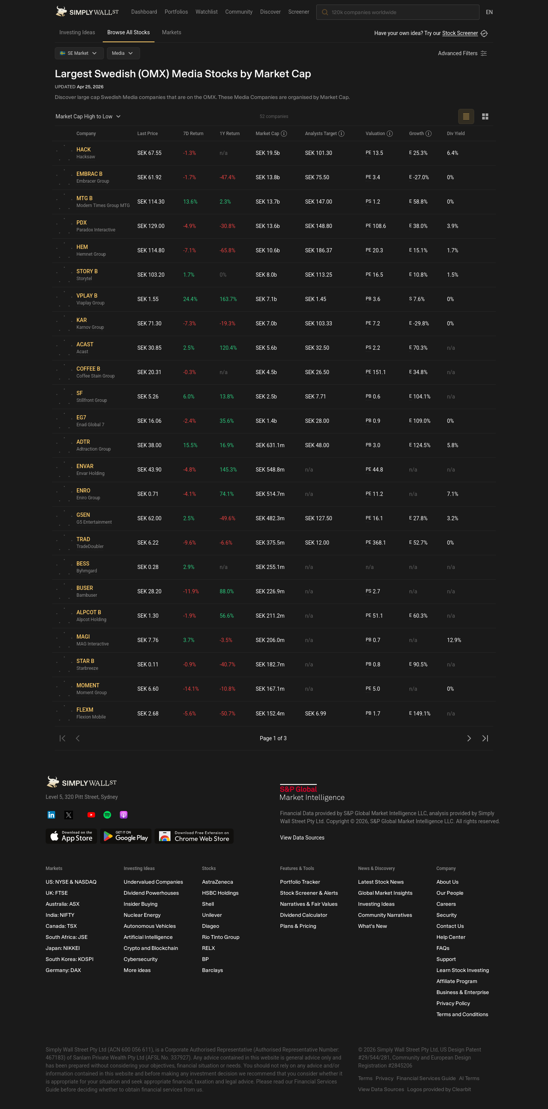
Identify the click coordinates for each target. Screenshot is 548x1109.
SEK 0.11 (148, 664)
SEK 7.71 (316, 397)
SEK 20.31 (149, 372)
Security (446, 915)
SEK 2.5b (266, 397)
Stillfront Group (91, 400)
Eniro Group (88, 498)
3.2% (453, 518)
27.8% (418, 518)
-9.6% (189, 543)
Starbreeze (87, 668)
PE (368, 153)
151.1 (376, 372)
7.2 (373, 323)
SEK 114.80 (151, 250)
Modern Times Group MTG (103, 206)
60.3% (418, 616)
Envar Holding (90, 473)
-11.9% (191, 591)
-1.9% (189, 616)
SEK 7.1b (266, 299)
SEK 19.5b (268, 153)
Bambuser (86, 595)
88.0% (227, 591)
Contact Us (450, 926)
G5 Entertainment (94, 522)
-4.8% (189, 470)
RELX (208, 948)
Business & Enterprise (462, 992)
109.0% (419, 421)
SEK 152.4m (270, 714)
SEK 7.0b (266, 323)
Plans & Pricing (298, 926)
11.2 (374, 494)
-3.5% (226, 640)
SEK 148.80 (319, 226)
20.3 (374, 250)
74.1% (227, 494)
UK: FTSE (57, 893)
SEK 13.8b (268, 177)
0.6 (373, 396)
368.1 (376, 543)
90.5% (418, 664)
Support (446, 959)
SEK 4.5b (266, 372)
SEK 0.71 (148, 494)
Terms (365, 1078)
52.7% (418, 543)
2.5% (189, 348)
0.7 (373, 640)
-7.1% (189, 250)
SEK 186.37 (319, 250)
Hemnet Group (91, 254)
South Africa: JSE (67, 937)
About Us (447, 882)
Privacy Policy (453, 1003)
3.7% (189, 640)
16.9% (227, 445)
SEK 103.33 (319, 323)
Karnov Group (90, 327)
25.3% (418, 153)
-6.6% (226, 543)
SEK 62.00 (149, 518)
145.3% (228, 470)
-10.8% (227, 689)
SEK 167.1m (270, 689)
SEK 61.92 (149, 177)
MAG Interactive (92, 644)
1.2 (373, 202)
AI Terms (469, 1078)
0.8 (373, 664)
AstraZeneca (217, 882)
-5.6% (189, 714)
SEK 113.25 (319, 275)
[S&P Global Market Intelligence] (312, 793)
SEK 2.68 (148, 714)
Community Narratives (385, 915)
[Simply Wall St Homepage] (87, 12)
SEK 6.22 (148, 543)
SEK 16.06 (149, 421)
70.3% (418, 348)
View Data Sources (302, 838)
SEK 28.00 (317, 421)
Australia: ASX (63, 904)
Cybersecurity (141, 959)
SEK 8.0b (266, 275)
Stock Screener (460, 33)
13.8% (227, 397)
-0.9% (189, 664)
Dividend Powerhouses (151, 893)
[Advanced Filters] (463, 53)
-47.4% (227, 177)
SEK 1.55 (148, 299)
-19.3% (227, 323)
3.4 (373, 177)
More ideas (137, 970)
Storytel (84, 279)
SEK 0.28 (148, 567)
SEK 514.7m (270, 494)
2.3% (225, 202)
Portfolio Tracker (300, 882)
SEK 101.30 (319, 153)
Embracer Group (92, 181)
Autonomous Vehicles (150, 926)
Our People (450, 893)
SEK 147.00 (319, 202)
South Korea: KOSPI (70, 959)
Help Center (450, 937)
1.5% (453, 275)
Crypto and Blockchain (151, 948)
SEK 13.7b (268, 202)
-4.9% (189, 226)
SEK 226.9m (270, 591)
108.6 (376, 226)
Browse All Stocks (128, 32)
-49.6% (227, 518)
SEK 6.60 (148, 689)
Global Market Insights (385, 893)
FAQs (442, 948)
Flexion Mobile (91, 717)
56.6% (227, 616)
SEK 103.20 (151, 275)
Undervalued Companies (153, 882)
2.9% (189, 567)
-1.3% (189, 153)
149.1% (419, 713)
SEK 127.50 (319, 518)
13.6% (190, 202)
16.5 (374, 275)
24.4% (190, 299)
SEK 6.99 (316, 714)
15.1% (418, 250)
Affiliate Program (456, 981)
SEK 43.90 (149, 470)
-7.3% (189, 323)
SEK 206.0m (270, 640)
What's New (372, 926)
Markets (172, 32)
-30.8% (227, 226)
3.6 (373, 299)
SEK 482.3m (270, 518)
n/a (224, 153)
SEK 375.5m (270, 543)
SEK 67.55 (149, 153)
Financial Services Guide (426, 1078)
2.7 (373, 591)
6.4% (453, 153)
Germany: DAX (63, 970)
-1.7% (189, 177)
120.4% (228, 348)
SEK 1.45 (316, 299)
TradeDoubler (90, 547)
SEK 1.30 (148, 616)
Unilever (212, 915)
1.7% (453, 250)
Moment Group (91, 693)
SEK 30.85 (149, 348)
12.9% (454, 640)
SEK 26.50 (317, 372)
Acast (82, 352)
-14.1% (191, 689)
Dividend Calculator (303, 915)
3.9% (453, 226)
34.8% (418, 372)
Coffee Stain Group (95, 376)
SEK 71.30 (149, 323)
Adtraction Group (93, 449)
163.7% (228, 299)
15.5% (190, 445)
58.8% (418, 202)
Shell (208, 904)
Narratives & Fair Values (309, 904)
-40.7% (227, 664)
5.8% (453, 445)
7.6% (417, 299)
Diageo (210, 926)
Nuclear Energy (142, 915)
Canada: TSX (61, 926)
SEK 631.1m (270, 445)
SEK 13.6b (268, 226)
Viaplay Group (90, 303)
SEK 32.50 (317, 348)
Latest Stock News (381, 882)
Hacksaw (85, 157)
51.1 (374, 616)
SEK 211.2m (270, 616)
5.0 (373, 689)
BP (205, 959)
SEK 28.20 (149, 591)
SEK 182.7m (270, 664)
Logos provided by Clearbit (439, 1089)
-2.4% (189, 421)
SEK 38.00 (149, 445)
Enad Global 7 (90, 425)
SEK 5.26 (148, 397)
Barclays (212, 970)
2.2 (373, 348)
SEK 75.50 (317, 177)
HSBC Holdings (220, 893)
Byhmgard (86, 571)
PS (368, 201)
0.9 (373, 421)
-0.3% (189, 372)
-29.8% (419, 323)
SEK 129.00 (151, 226)
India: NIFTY (60, 915)
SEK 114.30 (151, 202)
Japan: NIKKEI (63, 948)
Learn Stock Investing (462, 970)
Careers (446, 904)
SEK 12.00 (317, 543)
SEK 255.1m (270, 567)
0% (450, 177)
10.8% (418, 275)
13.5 (374, 153)
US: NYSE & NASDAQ (71, 882)
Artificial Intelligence (148, 937)
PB (368, 299)
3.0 (373, 445)
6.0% (189, 397)
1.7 (373, 713)
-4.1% (189, 494)
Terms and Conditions (462, 1014)
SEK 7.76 (148, 640)
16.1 (374, 518)
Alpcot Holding (91, 620)
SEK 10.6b (268, 250)
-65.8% (227, 250)
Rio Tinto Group (220, 937)
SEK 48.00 (317, 445)
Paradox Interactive (96, 230)
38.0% (418, 226)
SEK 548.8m (270, 470)
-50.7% (227, 714)
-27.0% (419, 177)
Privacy (384, 1078)
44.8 (374, 469)
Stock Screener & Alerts (309, 893)
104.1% (419, 396)
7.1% (453, 494)
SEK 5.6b (266, 348)
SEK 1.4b (266, 421)
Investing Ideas (77, 32)
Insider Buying (141, 904)
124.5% (419, 445)
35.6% (227, 421)
